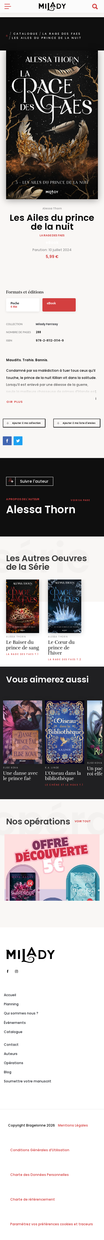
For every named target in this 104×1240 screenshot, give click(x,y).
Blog (7, 1072)
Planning (11, 1004)
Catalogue (25, 34)
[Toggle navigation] (10, 6)
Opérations (13, 1063)
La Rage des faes (61, 34)
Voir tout (83, 821)
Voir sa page (80, 500)
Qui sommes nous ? (21, 1013)
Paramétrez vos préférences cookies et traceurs (51, 1224)
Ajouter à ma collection (21, 423)
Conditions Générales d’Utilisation (39, 1150)
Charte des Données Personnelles (39, 1174)
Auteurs (10, 1053)
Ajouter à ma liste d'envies (74, 423)
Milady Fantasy (47, 324)
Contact (11, 1044)
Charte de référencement (32, 1199)
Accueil (10, 995)
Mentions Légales (73, 1125)
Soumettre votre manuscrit (27, 1081)
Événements (15, 1022)
